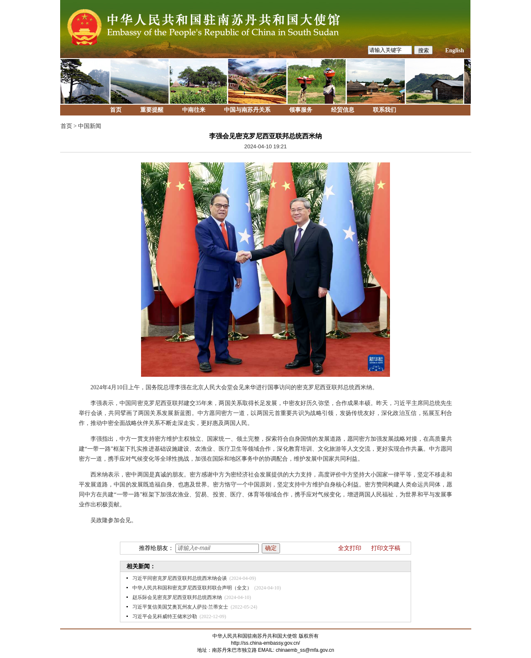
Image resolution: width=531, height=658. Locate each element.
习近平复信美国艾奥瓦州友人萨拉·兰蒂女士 (180, 607)
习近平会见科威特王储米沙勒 (164, 616)
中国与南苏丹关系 (247, 110)
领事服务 (300, 110)
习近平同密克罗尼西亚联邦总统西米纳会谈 (179, 578)
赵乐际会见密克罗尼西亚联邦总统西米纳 (177, 597)
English (454, 50)
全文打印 (349, 548)
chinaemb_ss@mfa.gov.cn (305, 650)
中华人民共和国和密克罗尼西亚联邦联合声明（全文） (192, 588)
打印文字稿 (385, 548)
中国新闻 (89, 126)
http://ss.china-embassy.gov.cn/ (265, 643)
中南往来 (193, 110)
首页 (116, 110)
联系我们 (384, 110)
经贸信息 (342, 110)
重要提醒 (151, 110)
